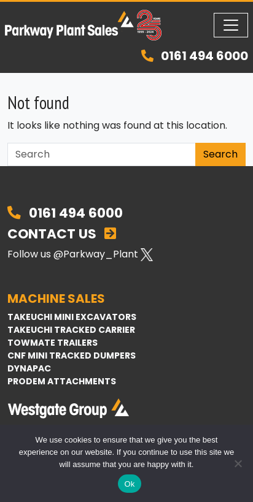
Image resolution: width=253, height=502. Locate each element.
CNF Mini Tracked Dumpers (71, 355)
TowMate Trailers (52, 343)
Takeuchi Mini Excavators (71, 317)
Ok (129, 484)
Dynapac (29, 368)
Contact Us (61, 234)
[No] (238, 463)
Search (220, 154)
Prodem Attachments (61, 381)
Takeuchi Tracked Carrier (71, 330)
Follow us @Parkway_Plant (80, 254)
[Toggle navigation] (231, 25)
